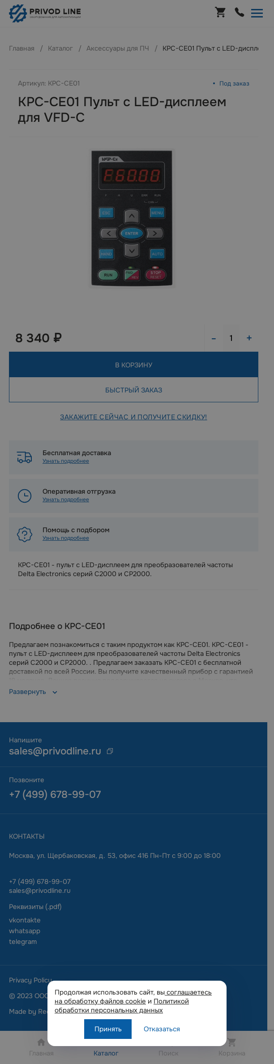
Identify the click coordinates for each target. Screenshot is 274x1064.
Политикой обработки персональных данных (122, 1006)
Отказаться (162, 1029)
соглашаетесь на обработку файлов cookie (133, 997)
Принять (108, 1029)
